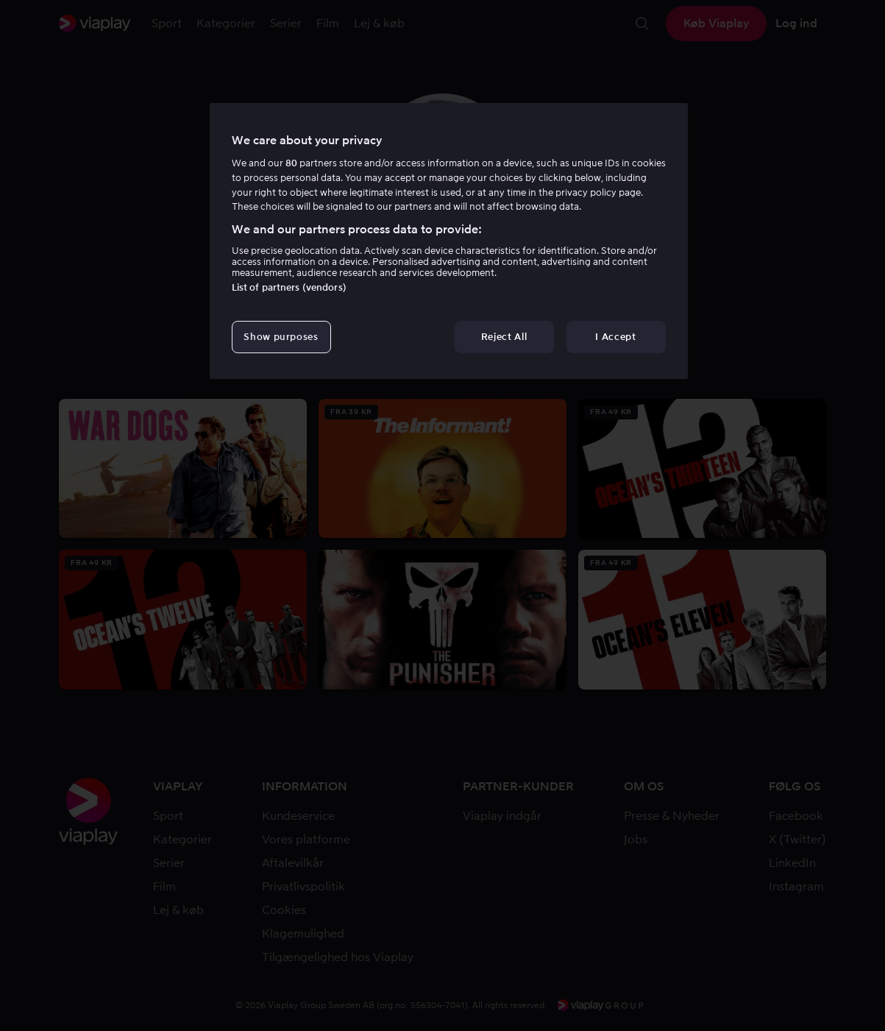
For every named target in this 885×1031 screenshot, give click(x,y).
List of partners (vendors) (289, 287)
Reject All (504, 336)
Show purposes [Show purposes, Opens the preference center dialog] (281, 336)
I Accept (615, 336)
